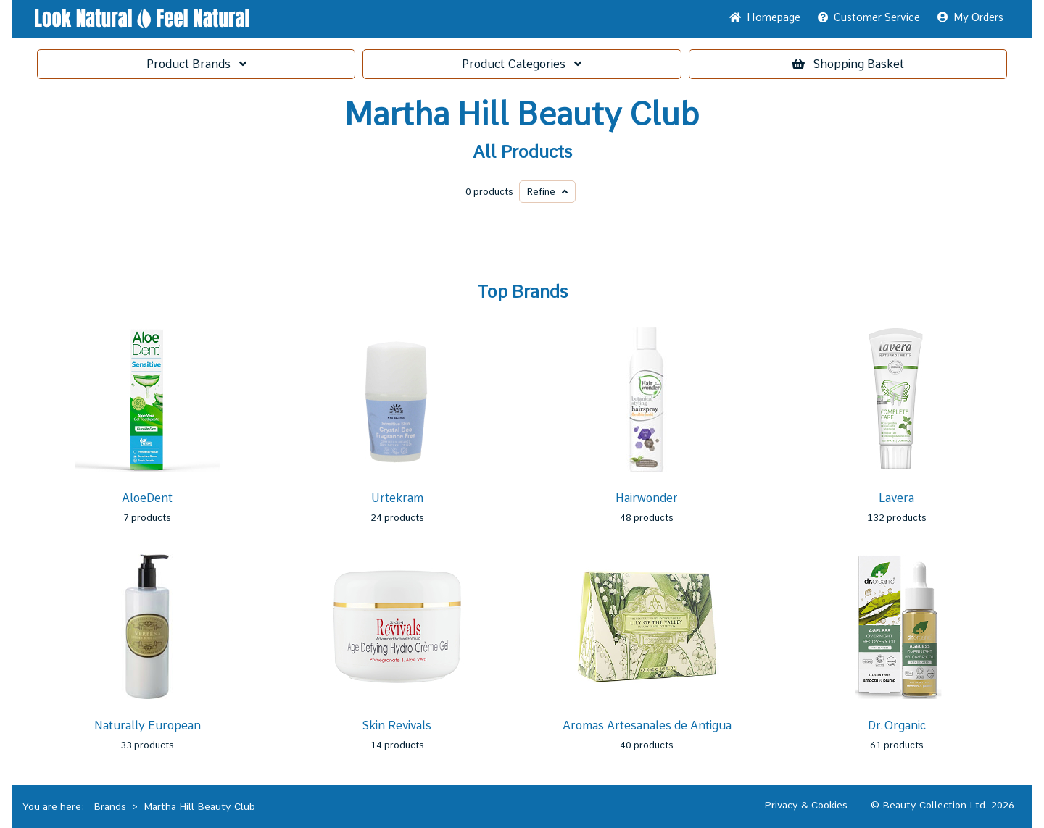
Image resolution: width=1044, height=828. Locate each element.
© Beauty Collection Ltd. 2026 (942, 805)
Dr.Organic (897, 725)
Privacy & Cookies (806, 805)
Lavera (896, 498)
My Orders (970, 17)
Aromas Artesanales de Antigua (647, 725)
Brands (196, 64)
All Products (522, 152)
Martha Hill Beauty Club (522, 114)
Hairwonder (647, 498)
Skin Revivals (396, 725)
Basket (848, 64)
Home (764, 17)
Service (869, 17)
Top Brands (522, 292)
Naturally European (147, 725)
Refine (547, 191)
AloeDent (147, 498)
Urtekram (397, 498)
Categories (521, 64)
